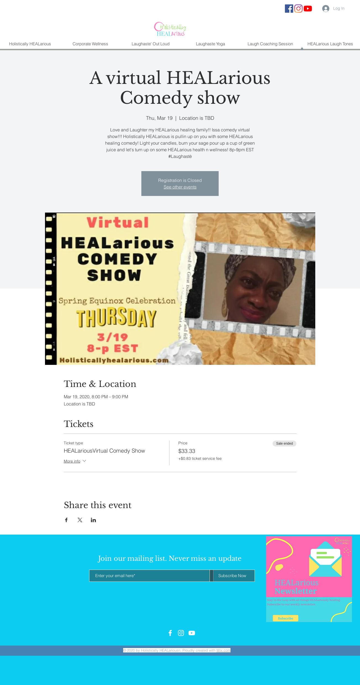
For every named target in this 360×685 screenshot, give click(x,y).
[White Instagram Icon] (181, 633)
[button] (302, 48)
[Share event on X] (80, 520)
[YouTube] (308, 8)
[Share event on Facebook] (66, 520)
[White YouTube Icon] (192, 633)
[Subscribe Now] (232, 576)
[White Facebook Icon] (170, 633)
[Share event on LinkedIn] (93, 520)
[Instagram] (298, 8)
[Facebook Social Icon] (289, 8)
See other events (180, 187)
